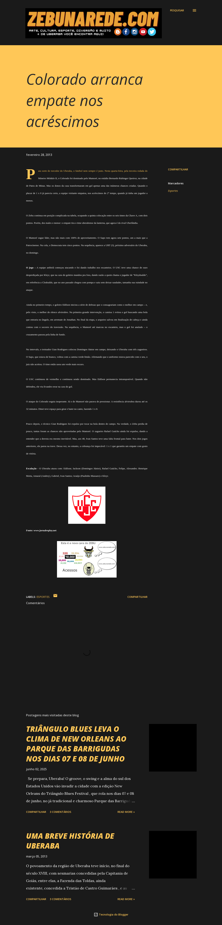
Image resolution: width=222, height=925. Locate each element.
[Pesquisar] (177, 10)
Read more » (126, 812)
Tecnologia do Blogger (111, 914)
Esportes (173, 191)
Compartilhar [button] (178, 169)
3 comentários (60, 812)
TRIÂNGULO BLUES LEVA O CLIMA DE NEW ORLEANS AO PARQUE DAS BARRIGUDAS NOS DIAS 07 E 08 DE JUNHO (76, 744)
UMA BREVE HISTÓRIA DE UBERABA (70, 841)
